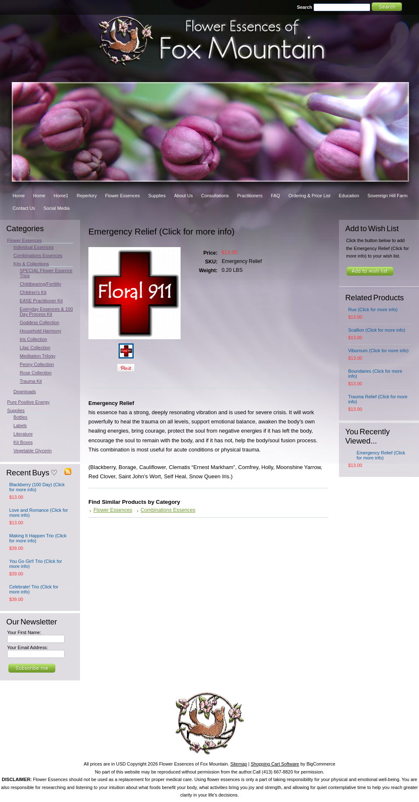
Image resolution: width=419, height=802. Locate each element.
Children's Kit (33, 292)
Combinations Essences (37, 255)
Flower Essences (24, 240)
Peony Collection (37, 364)
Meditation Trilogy (37, 355)
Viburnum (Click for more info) (378, 350)
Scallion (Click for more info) (376, 330)
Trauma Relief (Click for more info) (378, 399)
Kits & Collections (31, 263)
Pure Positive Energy (28, 402)
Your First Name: (24, 632)
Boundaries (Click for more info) (375, 374)
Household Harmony (40, 330)
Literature (23, 433)
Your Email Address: (27, 647)
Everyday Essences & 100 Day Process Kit (46, 312)
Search (304, 7)
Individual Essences (33, 247)
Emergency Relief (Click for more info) (381, 455)
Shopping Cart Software (275, 763)
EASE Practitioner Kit (41, 300)
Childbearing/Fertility (40, 283)
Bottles (20, 417)
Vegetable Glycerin (32, 450)
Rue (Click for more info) (373, 309)
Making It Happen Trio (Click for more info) (38, 538)
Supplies (16, 410)
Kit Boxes (23, 442)
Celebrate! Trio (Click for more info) (33, 589)
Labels (20, 425)
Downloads (24, 391)
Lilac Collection (35, 347)
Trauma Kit (31, 381)
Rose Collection (36, 372)
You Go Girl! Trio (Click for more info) (35, 564)
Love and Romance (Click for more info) (38, 513)
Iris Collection (33, 339)
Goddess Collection (39, 322)
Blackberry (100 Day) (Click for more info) (37, 487)
